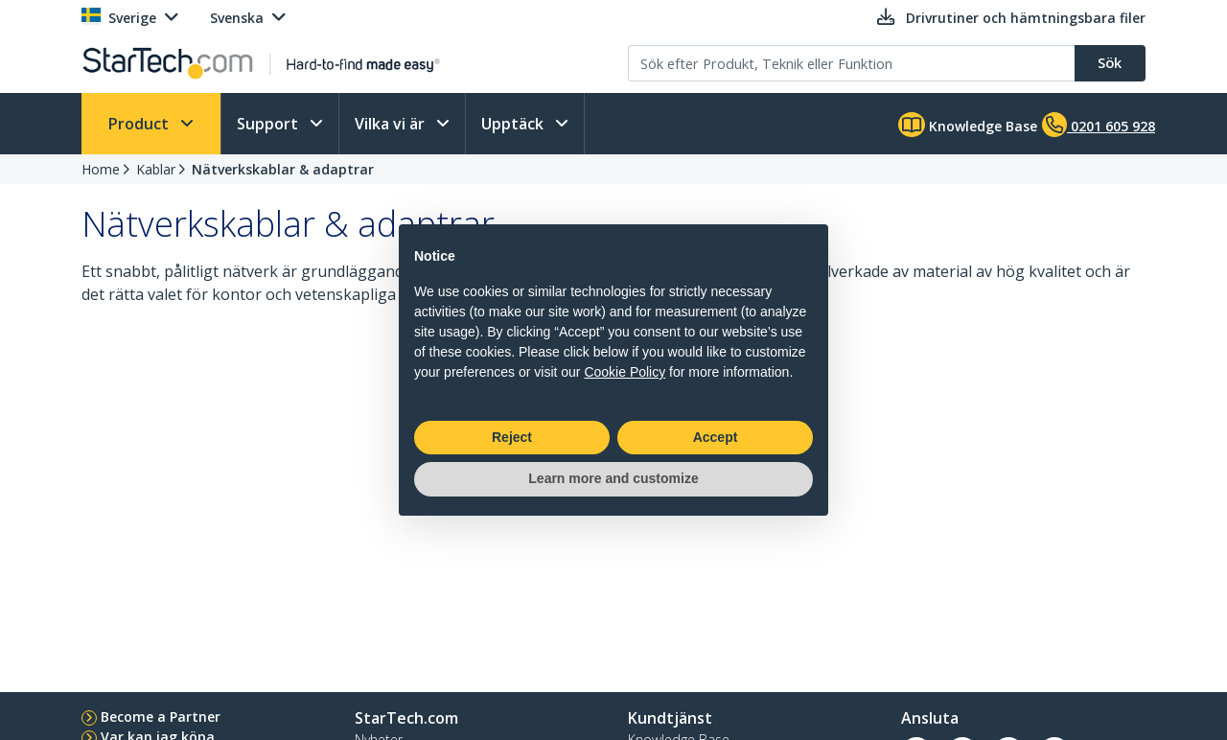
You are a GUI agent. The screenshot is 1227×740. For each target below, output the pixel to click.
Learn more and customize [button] (613, 478)
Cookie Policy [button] (624, 372)
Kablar (155, 169)
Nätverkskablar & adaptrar (283, 169)
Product (140, 123)
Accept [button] (715, 437)
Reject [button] (512, 437)
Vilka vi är (391, 123)
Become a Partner (160, 716)
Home (100, 169)
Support (269, 123)
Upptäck (514, 123)
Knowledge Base (967, 124)
